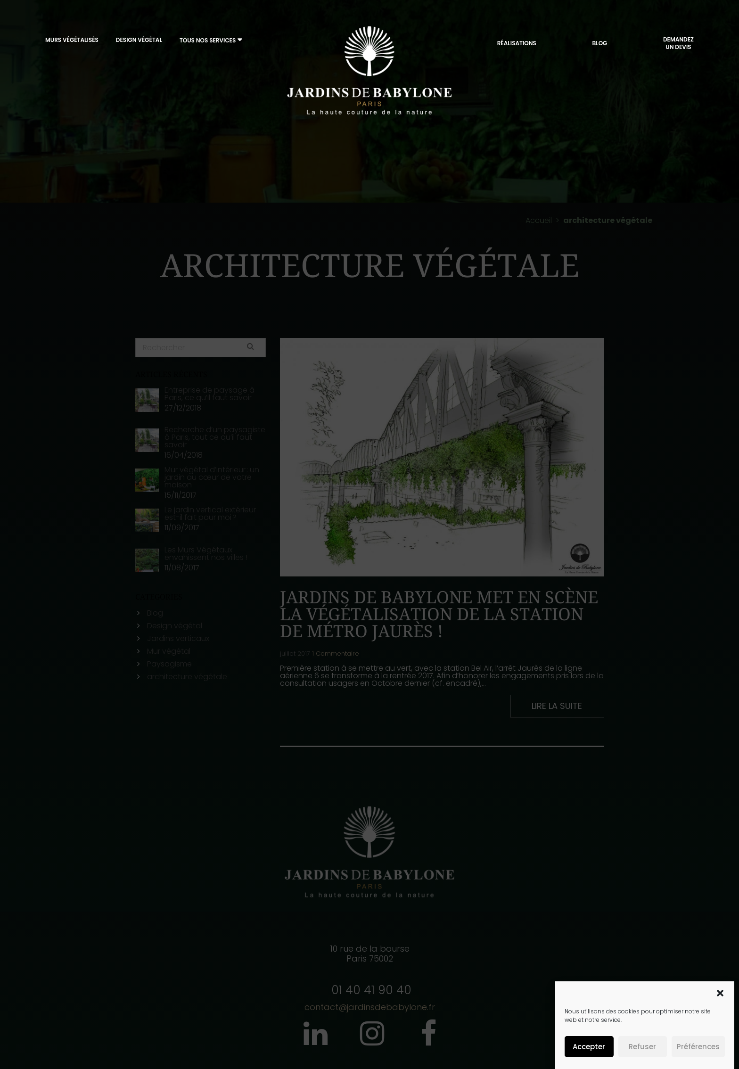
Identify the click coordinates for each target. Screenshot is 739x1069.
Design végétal (139, 42)
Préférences (698, 1047)
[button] (720, 993)
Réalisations (516, 45)
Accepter (589, 1047)
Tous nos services (208, 43)
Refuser (642, 1047)
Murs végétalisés (72, 42)
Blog (599, 45)
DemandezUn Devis (678, 45)
